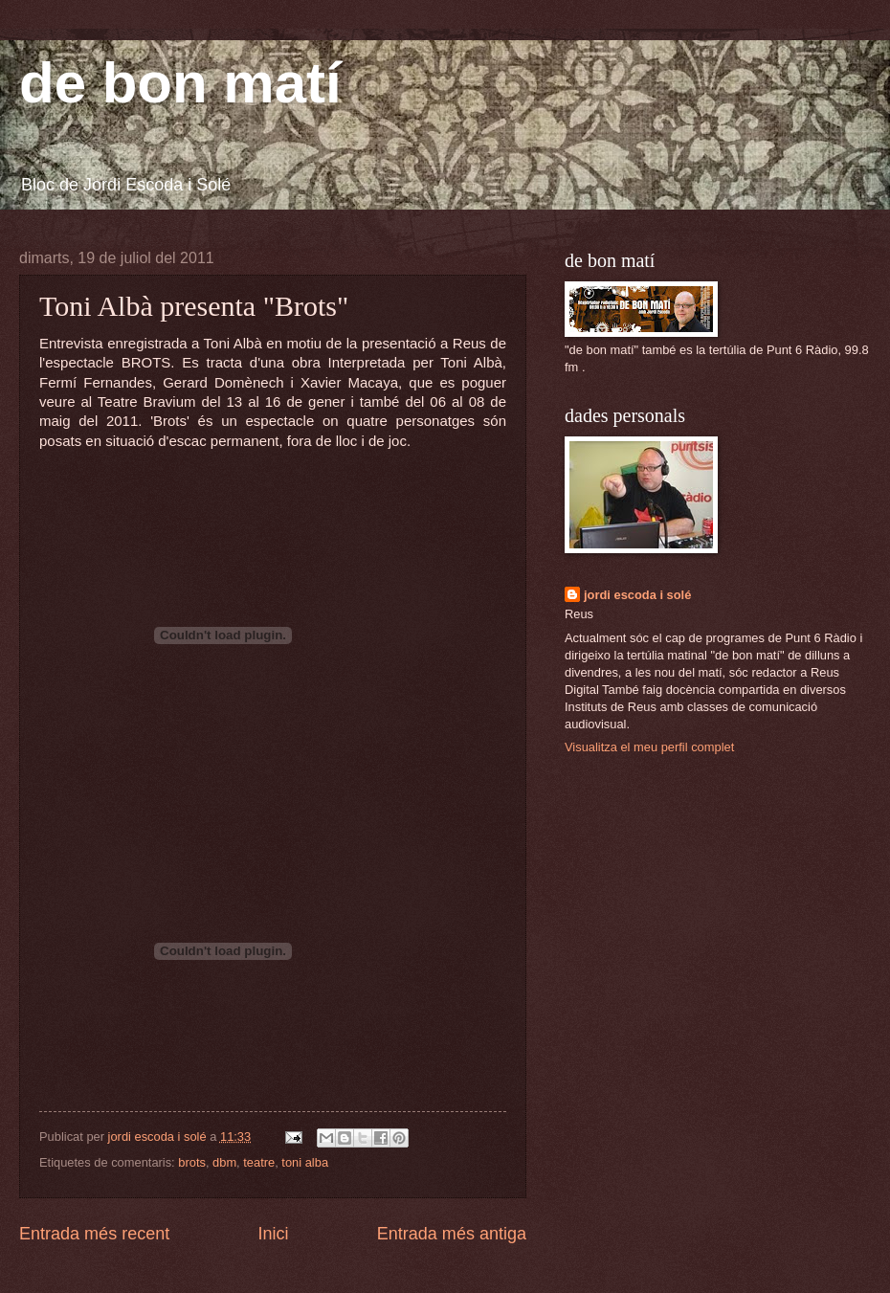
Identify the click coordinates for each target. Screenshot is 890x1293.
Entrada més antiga (451, 1233)
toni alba (304, 1162)
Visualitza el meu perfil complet (649, 747)
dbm (224, 1162)
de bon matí (180, 83)
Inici (272, 1233)
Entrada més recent (94, 1233)
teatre (259, 1162)
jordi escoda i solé (637, 595)
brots (192, 1162)
